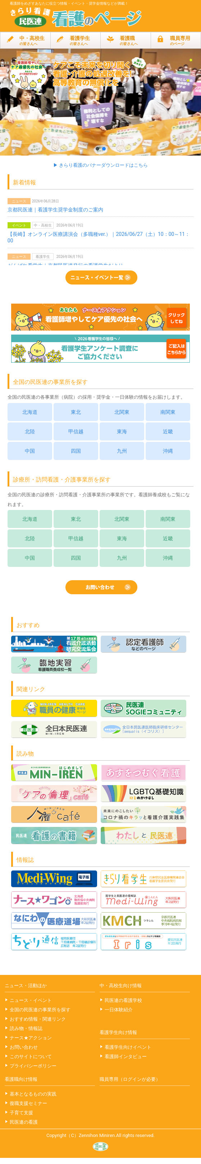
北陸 (30, 431)
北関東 (121, 412)
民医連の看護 (24, 1122)
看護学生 (76, 40)
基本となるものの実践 (33, 1094)
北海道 (29, 412)
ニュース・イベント (31, 1000)
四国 (76, 451)
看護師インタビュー (126, 1056)
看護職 (126, 40)
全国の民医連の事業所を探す (40, 1009)
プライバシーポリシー (33, 1066)
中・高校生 (25, 40)
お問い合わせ (24, 1047)
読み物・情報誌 (26, 1028)
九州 (122, 451)
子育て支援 (21, 1112)
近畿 (168, 431)
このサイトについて (31, 1056)
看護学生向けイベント (128, 1047)
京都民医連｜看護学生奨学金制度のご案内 (55, 209)
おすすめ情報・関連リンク (38, 1019)
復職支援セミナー (28, 1103)
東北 (76, 412)
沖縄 (168, 451)
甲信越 (75, 431)
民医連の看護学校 (123, 1000)
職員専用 (176, 40)
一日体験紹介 (119, 1009)
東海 (122, 431)
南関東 (167, 412)
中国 (30, 451)
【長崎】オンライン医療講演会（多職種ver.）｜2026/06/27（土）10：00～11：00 (99, 237)
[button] (100, 102)
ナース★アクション (31, 1037)
